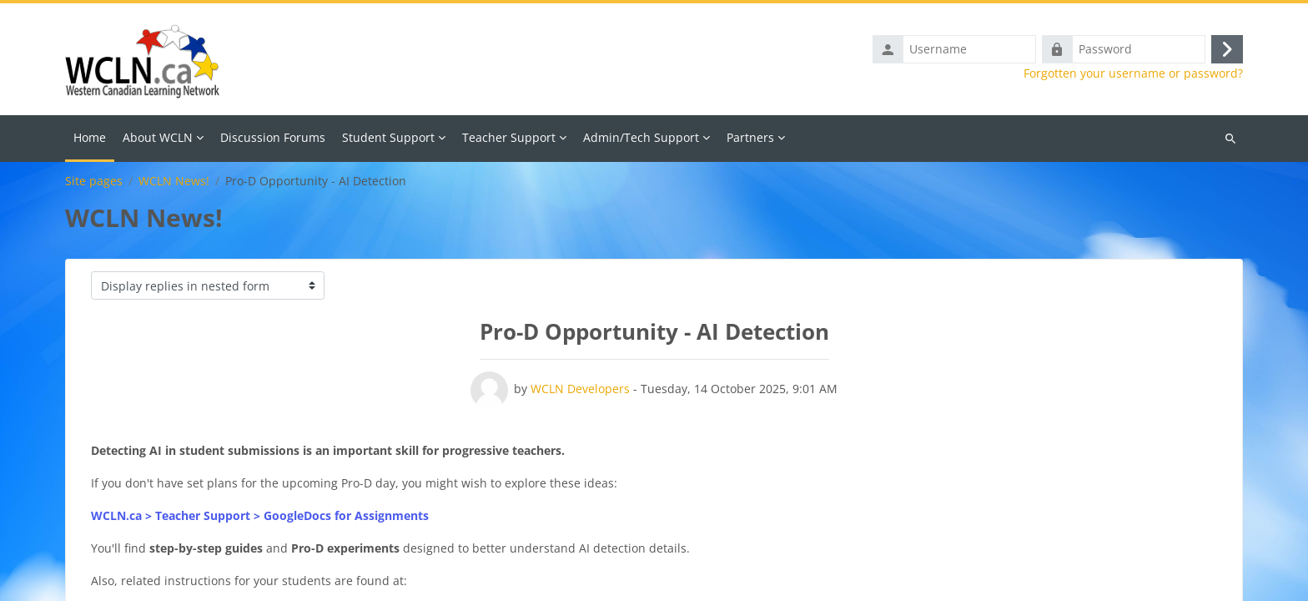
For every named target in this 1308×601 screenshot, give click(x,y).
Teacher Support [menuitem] (509, 137)
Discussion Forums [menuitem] (272, 137)
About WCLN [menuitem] (158, 137)
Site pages (94, 181)
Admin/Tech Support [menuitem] (641, 137)
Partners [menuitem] (750, 137)
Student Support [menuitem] (388, 137)
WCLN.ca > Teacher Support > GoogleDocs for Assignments (260, 515)
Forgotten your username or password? (1133, 73)
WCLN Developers (580, 388)
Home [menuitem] (89, 137)
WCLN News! (173, 181)
